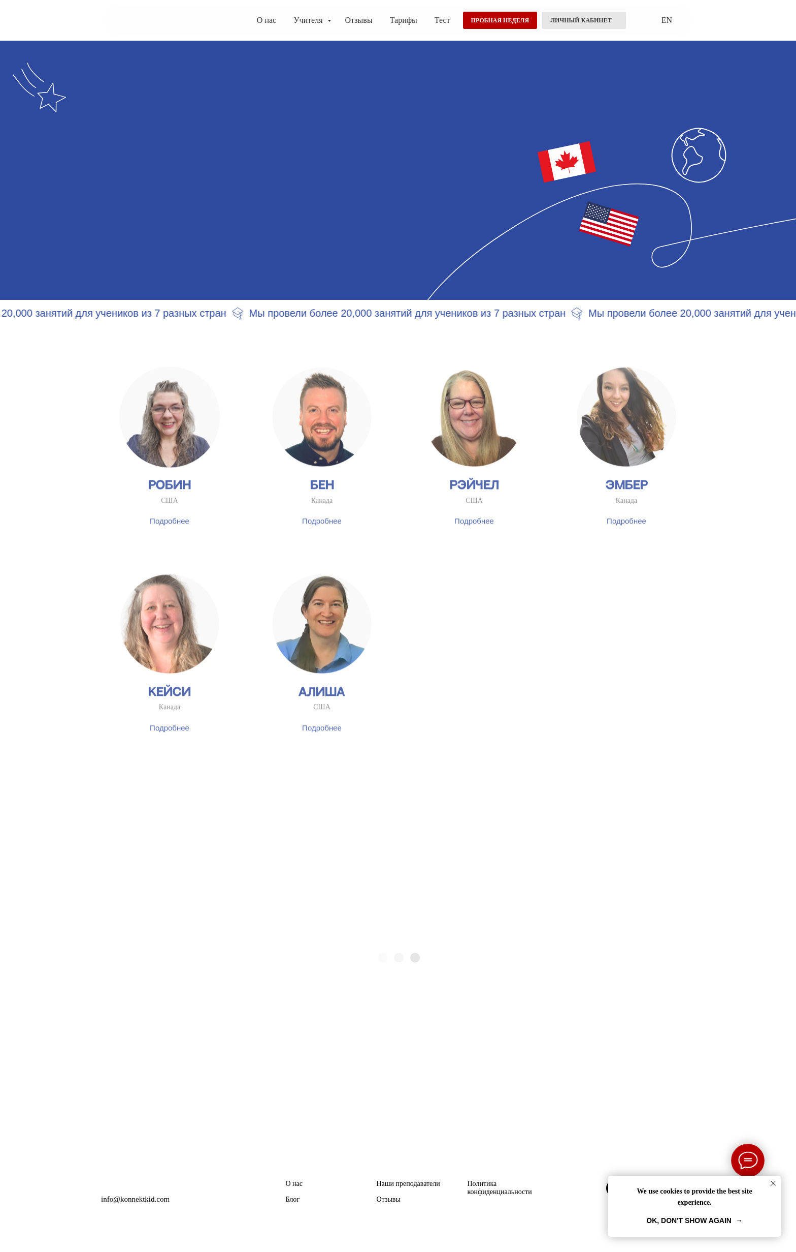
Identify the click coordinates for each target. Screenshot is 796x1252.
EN (666, 20)
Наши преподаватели (408, 1183)
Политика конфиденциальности (500, 1188)
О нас (266, 20)
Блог (293, 1199)
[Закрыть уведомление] (773, 1183)
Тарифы (403, 20)
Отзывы (359, 20)
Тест (442, 20)
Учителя (308, 20)
